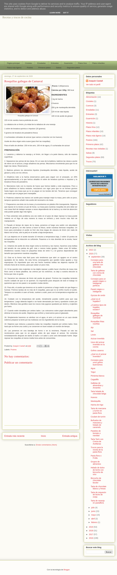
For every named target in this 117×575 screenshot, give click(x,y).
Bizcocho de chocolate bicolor (96, 480)
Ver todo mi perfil (93, 84)
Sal (92, 331)
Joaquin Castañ (96, 81)
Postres (30, 68)
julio (93, 507)
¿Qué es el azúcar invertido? (98, 355)
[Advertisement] (58, 41)
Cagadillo (95, 379)
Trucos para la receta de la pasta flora (97, 449)
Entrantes (55, 63)
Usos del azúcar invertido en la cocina (98, 344)
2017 (91, 534)
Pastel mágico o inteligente (97, 290)
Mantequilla (96, 401)
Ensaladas (41, 63)
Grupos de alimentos (96, 463)
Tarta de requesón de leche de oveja (98, 494)
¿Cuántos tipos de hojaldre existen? (98, 307)
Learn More (55, 13)
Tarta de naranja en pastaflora (97, 502)
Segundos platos (73, 68)
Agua (93, 368)
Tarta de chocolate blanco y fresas (98, 487)
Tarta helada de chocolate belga (98, 392)
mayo (93, 515)
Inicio (43, 436)
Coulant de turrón (98, 417)
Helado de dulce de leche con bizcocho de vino (97, 471)
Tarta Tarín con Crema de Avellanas (97, 441)
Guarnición (68, 63)
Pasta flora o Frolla (96, 457)
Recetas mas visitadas (95, 149)
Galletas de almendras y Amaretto (97, 385)
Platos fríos (91, 127)
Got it (66, 13)
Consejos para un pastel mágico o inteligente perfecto (98, 282)
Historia (89, 123)
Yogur (93, 372)
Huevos (94, 397)
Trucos (89, 161)
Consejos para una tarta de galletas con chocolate (97, 263)
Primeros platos (44, 68)
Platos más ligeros (14, 68)
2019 (91, 527)
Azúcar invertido (97, 338)
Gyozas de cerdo (98, 295)
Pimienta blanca (97, 376)
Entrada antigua (69, 436)
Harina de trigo (97, 405)
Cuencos (89, 106)
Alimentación (91, 97)
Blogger (67, 570)
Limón (93, 335)
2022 (91, 250)
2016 (91, 538)
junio (93, 511)
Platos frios (82, 63)
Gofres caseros (97, 350)
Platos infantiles (98, 63)
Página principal (13, 63)
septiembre (96, 257)
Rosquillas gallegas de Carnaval (97, 315)
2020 (91, 254)
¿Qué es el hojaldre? (96, 300)
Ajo (92, 327)
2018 (91, 530)
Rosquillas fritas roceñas (97, 322)
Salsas (58, 68)
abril (93, 519)
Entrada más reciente (14, 436)
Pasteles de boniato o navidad (96, 433)
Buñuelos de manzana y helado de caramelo (96, 423)
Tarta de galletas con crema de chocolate (98, 272)
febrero (94, 522)
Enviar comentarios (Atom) (46, 445)
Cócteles (28, 63)
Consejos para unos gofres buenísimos (97, 362)
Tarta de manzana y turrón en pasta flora (98, 410)
